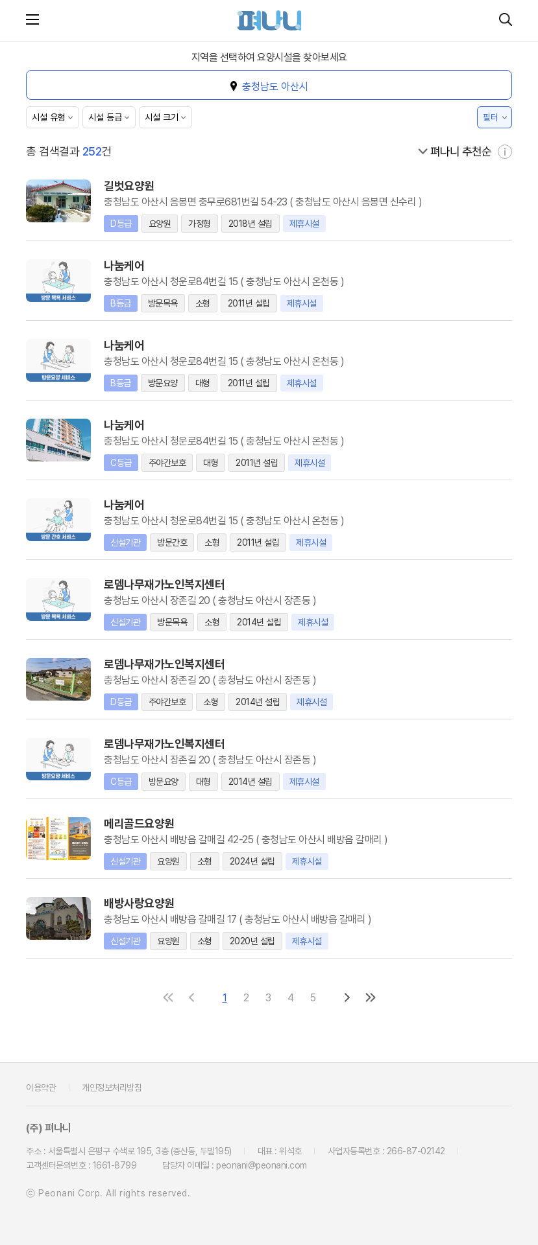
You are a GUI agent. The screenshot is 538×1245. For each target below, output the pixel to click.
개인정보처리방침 (111, 1087)
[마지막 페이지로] (370, 996)
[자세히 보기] (505, 151)
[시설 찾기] (506, 20)
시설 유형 (49, 117)
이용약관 (41, 1087)
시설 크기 (161, 117)
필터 (490, 117)
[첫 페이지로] (168, 996)
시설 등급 (105, 117)
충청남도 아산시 (275, 86)
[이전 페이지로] (191, 996)
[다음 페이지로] (347, 996)
